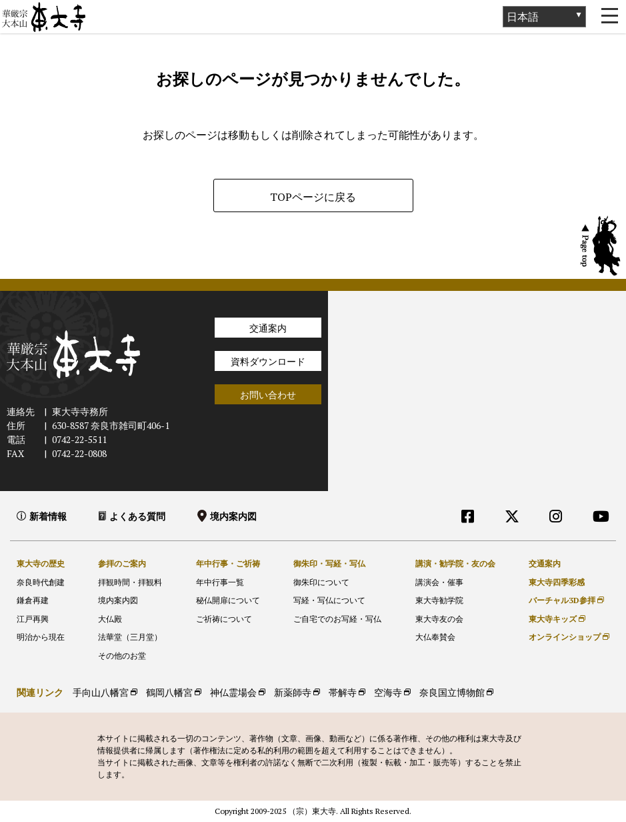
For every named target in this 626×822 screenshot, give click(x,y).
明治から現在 (41, 637)
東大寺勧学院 (439, 600)
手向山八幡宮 (101, 692)
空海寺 (388, 692)
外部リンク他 (553, 545)
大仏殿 (110, 619)
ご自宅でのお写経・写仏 (337, 619)
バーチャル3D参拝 (562, 600)
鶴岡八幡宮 (169, 692)
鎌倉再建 (33, 600)
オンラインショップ (565, 637)
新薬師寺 (292, 692)
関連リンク (40, 692)
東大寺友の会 (439, 619)
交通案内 (268, 328)
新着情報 (48, 516)
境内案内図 (233, 516)
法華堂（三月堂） (130, 637)
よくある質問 (137, 516)
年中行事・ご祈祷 (228, 563)
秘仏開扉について (228, 600)
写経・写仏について (329, 600)
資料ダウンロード (268, 361)
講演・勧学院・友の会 (455, 563)
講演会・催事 (439, 582)
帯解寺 (343, 692)
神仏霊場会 (233, 692)
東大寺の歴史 (41, 563)
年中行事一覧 (220, 582)
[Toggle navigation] (609, 16)
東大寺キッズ (553, 619)
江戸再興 (33, 619)
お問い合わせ (268, 394)
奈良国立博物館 (452, 692)
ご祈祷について (224, 619)
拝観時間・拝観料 (130, 582)
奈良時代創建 (41, 582)
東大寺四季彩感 (557, 582)
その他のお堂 (122, 656)
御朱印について (321, 582)
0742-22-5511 (79, 439)
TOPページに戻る (313, 196)
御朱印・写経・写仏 (329, 563)
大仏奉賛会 (435, 637)
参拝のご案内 (122, 563)
